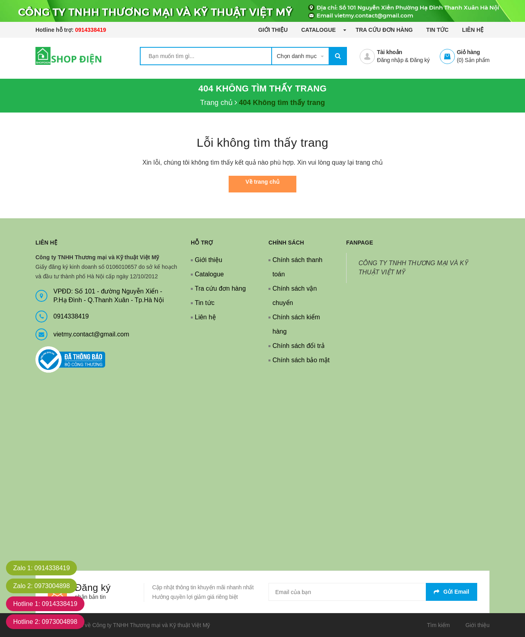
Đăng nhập (390, 60)
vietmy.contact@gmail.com (91, 334)
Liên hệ (473, 30)
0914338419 (90, 30)
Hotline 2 (45, 621)
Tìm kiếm (438, 625)
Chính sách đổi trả (298, 345)
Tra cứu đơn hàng (384, 30)
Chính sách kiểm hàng (296, 324)
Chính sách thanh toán (297, 267)
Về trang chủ (262, 182)
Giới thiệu (273, 30)
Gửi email (451, 591)
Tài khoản (389, 52)
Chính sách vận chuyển (294, 295)
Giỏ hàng (468, 52)
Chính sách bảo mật (300, 360)
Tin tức (437, 30)
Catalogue (319, 30)
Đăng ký (420, 60)
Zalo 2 (41, 586)
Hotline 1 (45, 603)
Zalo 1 (41, 568)
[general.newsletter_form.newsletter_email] (372, 592)
